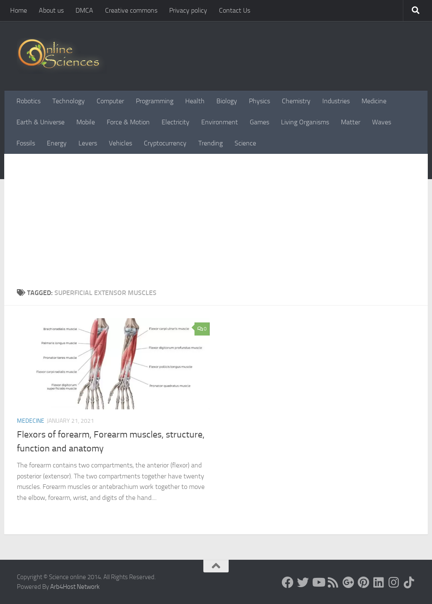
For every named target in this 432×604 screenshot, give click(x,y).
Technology (68, 101)
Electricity (175, 122)
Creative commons (131, 10)
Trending (210, 143)
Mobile (85, 122)
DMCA (84, 10)
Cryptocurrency (165, 143)
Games (259, 122)
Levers (87, 143)
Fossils (25, 143)
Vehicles (120, 143)
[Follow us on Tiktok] (409, 582)
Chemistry (296, 101)
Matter (350, 122)
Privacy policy (188, 10)
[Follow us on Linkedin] (379, 582)
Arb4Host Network (75, 587)
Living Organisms (305, 122)
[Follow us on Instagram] (394, 582)
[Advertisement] (216, 217)
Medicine (374, 101)
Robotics (28, 101)
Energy (57, 143)
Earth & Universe (40, 122)
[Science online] (288, 582)
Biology (226, 101)
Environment (219, 122)
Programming (154, 101)
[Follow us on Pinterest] (364, 582)
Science (245, 143)
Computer (110, 101)
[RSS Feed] (333, 582)
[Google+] (348, 582)
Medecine (30, 420)
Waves (381, 122)
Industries (336, 101)
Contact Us (234, 10)
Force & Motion (128, 122)
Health (195, 101)
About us (51, 10)
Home (18, 10)
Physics (259, 101)
